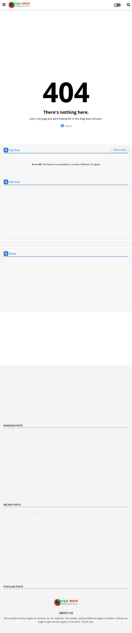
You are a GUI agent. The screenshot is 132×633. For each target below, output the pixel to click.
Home (66, 126)
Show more (119, 149)
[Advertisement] (66, 37)
